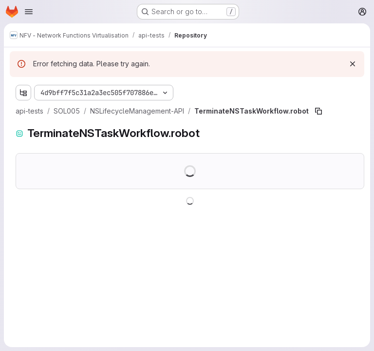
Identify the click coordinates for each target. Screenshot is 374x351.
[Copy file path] (318, 111)
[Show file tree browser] (23, 92)
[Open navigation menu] (29, 12)
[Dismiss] (352, 64)
